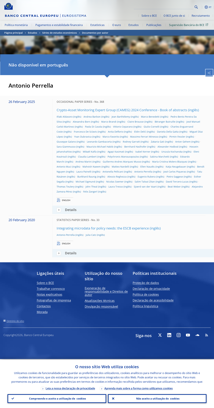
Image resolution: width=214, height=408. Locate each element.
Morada (42, 312)
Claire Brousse (135, 121)
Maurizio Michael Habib (100, 146)
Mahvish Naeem (92, 166)
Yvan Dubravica (83, 136)
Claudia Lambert (87, 156)
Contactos (44, 306)
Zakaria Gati (157, 141)
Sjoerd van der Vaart (145, 186)
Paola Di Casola (93, 126)
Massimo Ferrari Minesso (144, 136)
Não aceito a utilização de (157, 398)
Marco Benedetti (150, 116)
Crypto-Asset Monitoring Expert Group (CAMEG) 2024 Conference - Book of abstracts (122, 110)
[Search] (176, 6)
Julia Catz (91, 234)
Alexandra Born (81, 121)
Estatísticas (97, 25)
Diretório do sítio (15, 321)
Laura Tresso (115, 186)
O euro (116, 25)
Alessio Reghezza (117, 176)
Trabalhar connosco (51, 289)
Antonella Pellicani (113, 171)
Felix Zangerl (90, 191)
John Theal (91, 186)
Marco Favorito (111, 136)
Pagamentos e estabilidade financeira (59, 25)
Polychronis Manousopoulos (123, 156)
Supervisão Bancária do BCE (189, 25)
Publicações (153, 25)
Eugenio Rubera (147, 176)
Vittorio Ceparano (123, 126)
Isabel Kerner (142, 151)
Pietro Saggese (175, 176)
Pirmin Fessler (177, 136)
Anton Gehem (183, 141)
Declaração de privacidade (151, 289)
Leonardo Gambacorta (99, 141)
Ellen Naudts (147, 166)
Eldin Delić (140, 131)
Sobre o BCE (149, 15)
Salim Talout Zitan (145, 181)
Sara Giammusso (66, 146)
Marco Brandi (108, 121)
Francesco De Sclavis (85, 131)
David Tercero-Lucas (177, 181)
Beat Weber (174, 186)
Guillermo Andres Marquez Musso (122, 161)
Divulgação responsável (101, 306)
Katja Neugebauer (176, 166)
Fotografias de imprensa (54, 300)
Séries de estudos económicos (59, 32)
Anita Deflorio (115, 131)
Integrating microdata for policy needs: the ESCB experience (103, 228)
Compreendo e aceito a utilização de (57, 398)
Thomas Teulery (66, 186)
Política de (146, 294)
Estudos (133, 25)
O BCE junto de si (174, 15)
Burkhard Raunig (86, 176)
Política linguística (145, 306)
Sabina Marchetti (159, 156)
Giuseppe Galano (66, 141)
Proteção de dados (146, 283)
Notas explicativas (49, 294)
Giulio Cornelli (152, 126)
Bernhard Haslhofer (135, 146)
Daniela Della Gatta (168, 131)
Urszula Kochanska (172, 151)
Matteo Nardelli (120, 166)
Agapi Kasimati (116, 151)
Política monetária (16, 25)
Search (196, 7)
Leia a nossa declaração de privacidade (70, 387)
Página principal (13, 32)
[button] (201, 7)
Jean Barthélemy (121, 116)
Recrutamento (201, 15)
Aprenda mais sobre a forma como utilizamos (138, 387)
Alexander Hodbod (168, 146)
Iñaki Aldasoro (65, 116)
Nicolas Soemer (115, 181)
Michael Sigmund (85, 181)
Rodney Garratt (131, 141)
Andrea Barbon (92, 116)
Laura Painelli (84, 171)
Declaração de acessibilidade (153, 300)
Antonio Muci (64, 166)
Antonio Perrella (143, 171)
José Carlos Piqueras (174, 171)
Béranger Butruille (165, 121)
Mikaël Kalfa (90, 151)
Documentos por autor (95, 32)
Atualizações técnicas (100, 301)
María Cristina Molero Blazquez (169, 161)
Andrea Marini (84, 161)
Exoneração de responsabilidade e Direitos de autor (106, 291)
